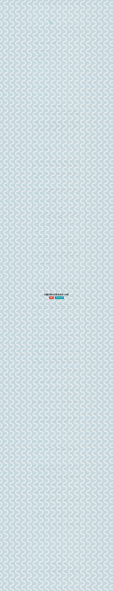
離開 (51, 297)
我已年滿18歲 (59, 297)
